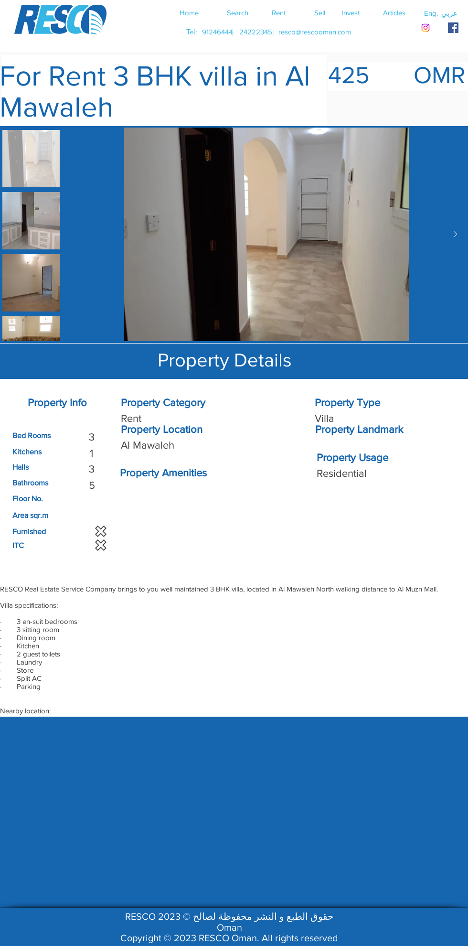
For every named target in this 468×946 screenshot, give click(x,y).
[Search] (237, 12)
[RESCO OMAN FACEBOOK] (453, 27)
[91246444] (217, 32)
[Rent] (278, 12)
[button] (449, 12)
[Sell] (319, 12)
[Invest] (350, 12)
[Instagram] (425, 27)
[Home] (189, 12)
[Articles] (394, 12)
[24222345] (255, 32)
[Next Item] (455, 234)
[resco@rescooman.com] (314, 32)
